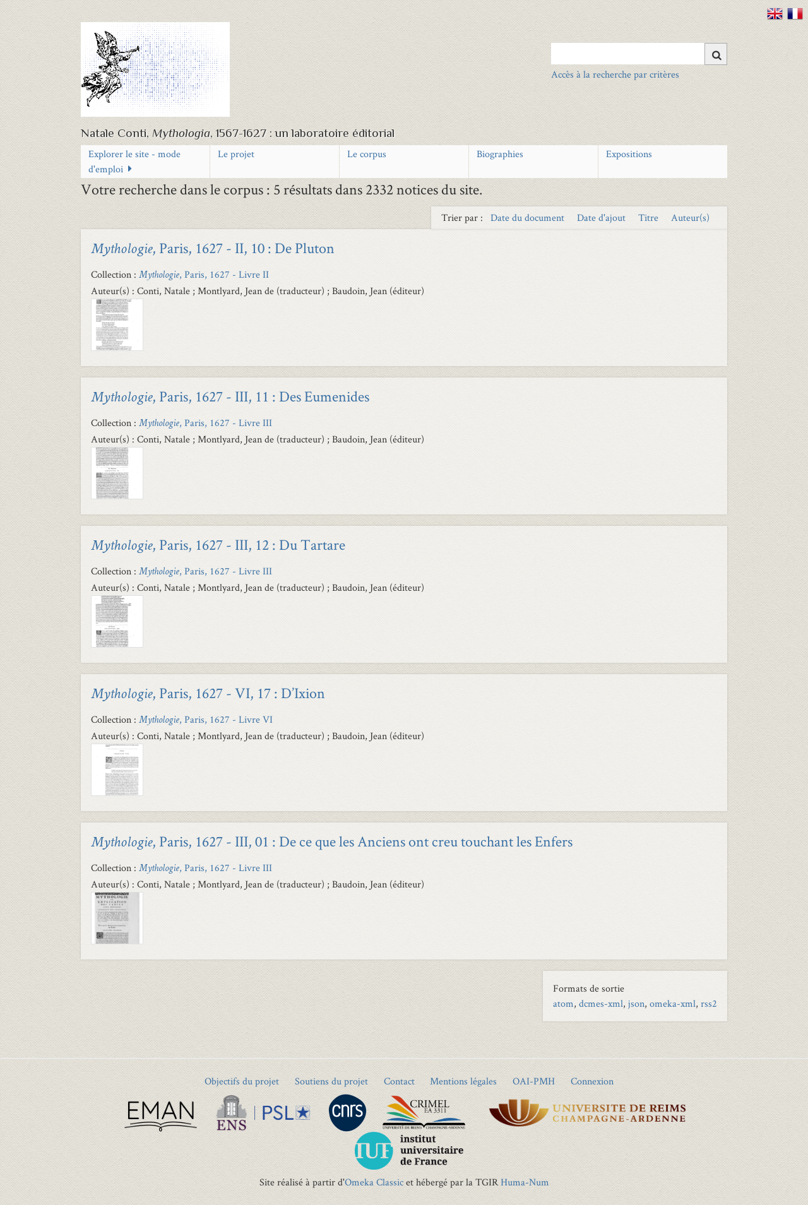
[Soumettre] (715, 54)
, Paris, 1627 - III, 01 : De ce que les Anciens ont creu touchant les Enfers (332, 841)
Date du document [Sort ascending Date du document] (528, 217)
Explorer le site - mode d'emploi (134, 161)
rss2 (709, 1003)
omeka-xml (673, 1003)
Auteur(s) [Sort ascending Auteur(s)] (690, 217)
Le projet (236, 153)
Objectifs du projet (242, 1081)
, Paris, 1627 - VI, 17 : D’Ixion (208, 693)
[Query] (639, 53)
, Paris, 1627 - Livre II (204, 274)
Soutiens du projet (331, 1081)
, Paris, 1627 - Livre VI (206, 719)
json (636, 1003)
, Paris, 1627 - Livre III (205, 422)
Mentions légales (463, 1081)
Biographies (500, 153)
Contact (399, 1081)
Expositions (629, 153)
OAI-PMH (534, 1081)
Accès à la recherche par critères (615, 74)
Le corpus (366, 153)
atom (563, 1003)
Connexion (592, 1081)
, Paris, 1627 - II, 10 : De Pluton (213, 248)
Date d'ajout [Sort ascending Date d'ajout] (602, 217)
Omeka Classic (374, 1182)
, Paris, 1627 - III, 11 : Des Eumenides (230, 396)
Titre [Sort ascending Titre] (649, 217)
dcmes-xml (601, 1003)
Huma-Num (525, 1182)
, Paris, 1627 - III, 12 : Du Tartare (218, 544)
